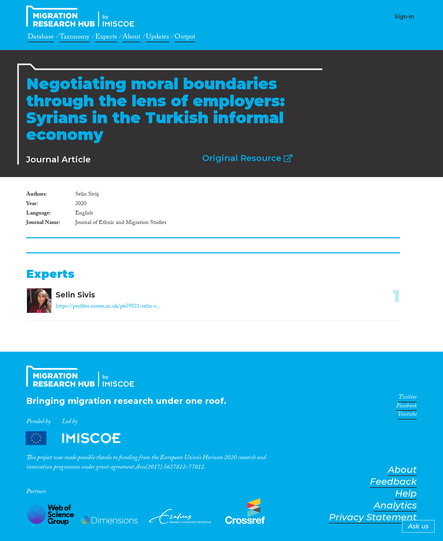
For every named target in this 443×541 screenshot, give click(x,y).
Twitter (407, 398)
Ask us (418, 526)
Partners (79, 438)
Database (41, 37)
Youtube (407, 415)
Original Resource (247, 158)
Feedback (393, 481)
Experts (106, 37)
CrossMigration (82, 16)
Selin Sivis (75, 294)
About (131, 37)
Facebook (406, 407)
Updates (157, 37)
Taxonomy (74, 37)
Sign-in (404, 16)
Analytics (395, 505)
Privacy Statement (373, 517)
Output (185, 37)
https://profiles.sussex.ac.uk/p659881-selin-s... (108, 306)
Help (406, 493)
